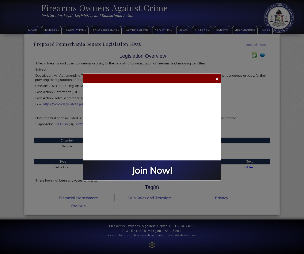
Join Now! (152, 170)
